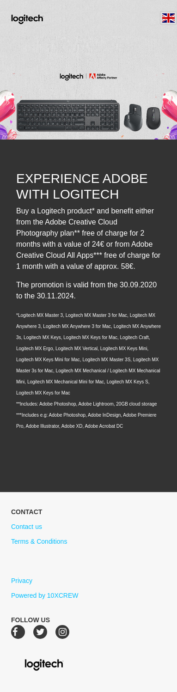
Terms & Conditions (39, 541)
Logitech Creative (40, 18)
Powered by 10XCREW (45, 595)
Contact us (26, 526)
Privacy (21, 580)
